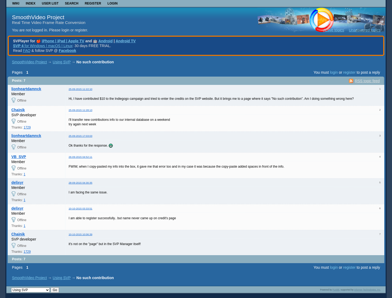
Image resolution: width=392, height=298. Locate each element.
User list (50, 3)
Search (71, 3)
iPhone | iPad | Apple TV (63, 41)
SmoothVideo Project (38, 17)
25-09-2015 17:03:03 (80, 135)
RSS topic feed (367, 81)
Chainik (18, 110)
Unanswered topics (365, 30)
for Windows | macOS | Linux (42, 46)
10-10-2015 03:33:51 (80, 208)
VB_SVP (18, 157)
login (334, 72)
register (349, 72)
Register (93, 3)
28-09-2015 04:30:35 (80, 182)
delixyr (17, 182)
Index (31, 3)
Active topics (333, 30)
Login (112, 3)
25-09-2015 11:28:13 (80, 110)
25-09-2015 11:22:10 (80, 89)
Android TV (126, 41)
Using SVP (61, 62)
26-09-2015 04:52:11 (80, 156)
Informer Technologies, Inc (367, 289)
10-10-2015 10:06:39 (80, 234)
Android (105, 41)
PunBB (335, 289)
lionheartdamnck (26, 89)
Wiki (15, 3)
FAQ (26, 50)
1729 (27, 127)
